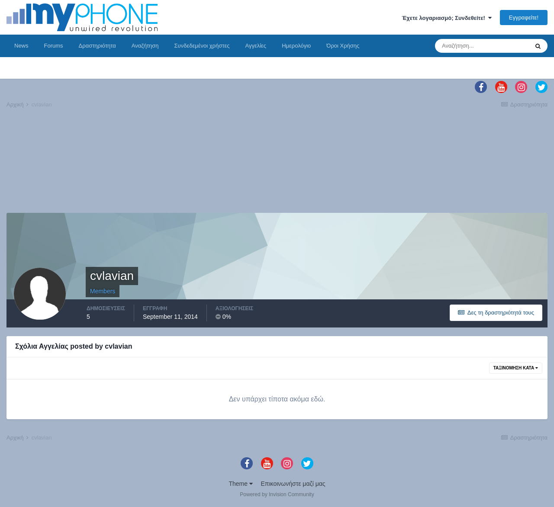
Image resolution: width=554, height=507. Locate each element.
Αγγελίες (255, 45)
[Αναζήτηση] (481, 46)
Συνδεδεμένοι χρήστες (202, 45)
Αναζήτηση (145, 45)
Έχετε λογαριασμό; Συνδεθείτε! (447, 18)
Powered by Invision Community (277, 494)
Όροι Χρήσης (342, 45)
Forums (53, 45)
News (21, 45)
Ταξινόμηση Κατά (515, 368)
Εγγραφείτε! (523, 17)
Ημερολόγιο (296, 45)
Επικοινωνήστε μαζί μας (293, 483)
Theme (240, 483)
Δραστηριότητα (97, 45)
